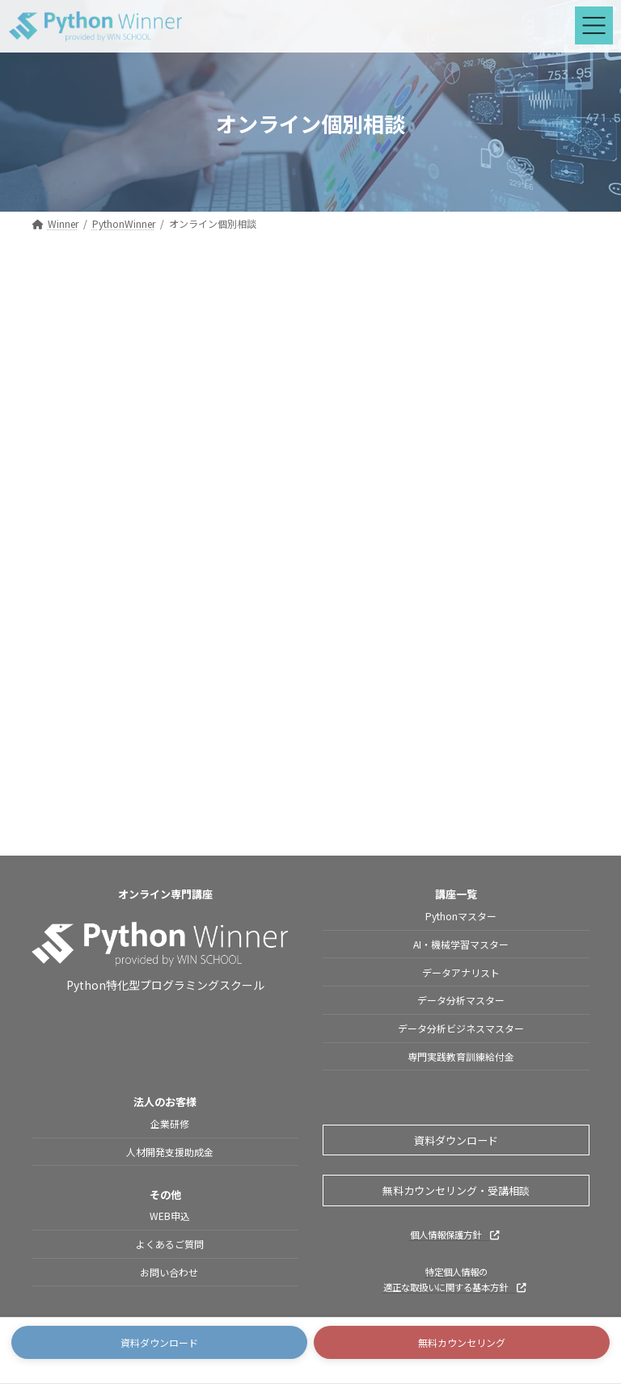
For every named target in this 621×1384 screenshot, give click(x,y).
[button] (159, 1342)
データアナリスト (461, 972)
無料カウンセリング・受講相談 (456, 1190)
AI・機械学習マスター (461, 944)
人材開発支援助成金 (169, 1152)
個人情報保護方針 (454, 1234)
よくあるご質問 (170, 1244)
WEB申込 (170, 1215)
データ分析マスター (461, 1001)
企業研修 (169, 1123)
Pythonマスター (460, 916)
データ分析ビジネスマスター (461, 1028)
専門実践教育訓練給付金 (461, 1056)
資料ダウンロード (456, 1140)
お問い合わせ (170, 1272)
